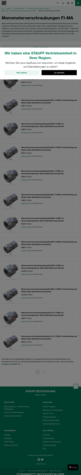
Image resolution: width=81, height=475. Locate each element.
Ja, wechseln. (59, 73)
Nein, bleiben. (22, 73)
